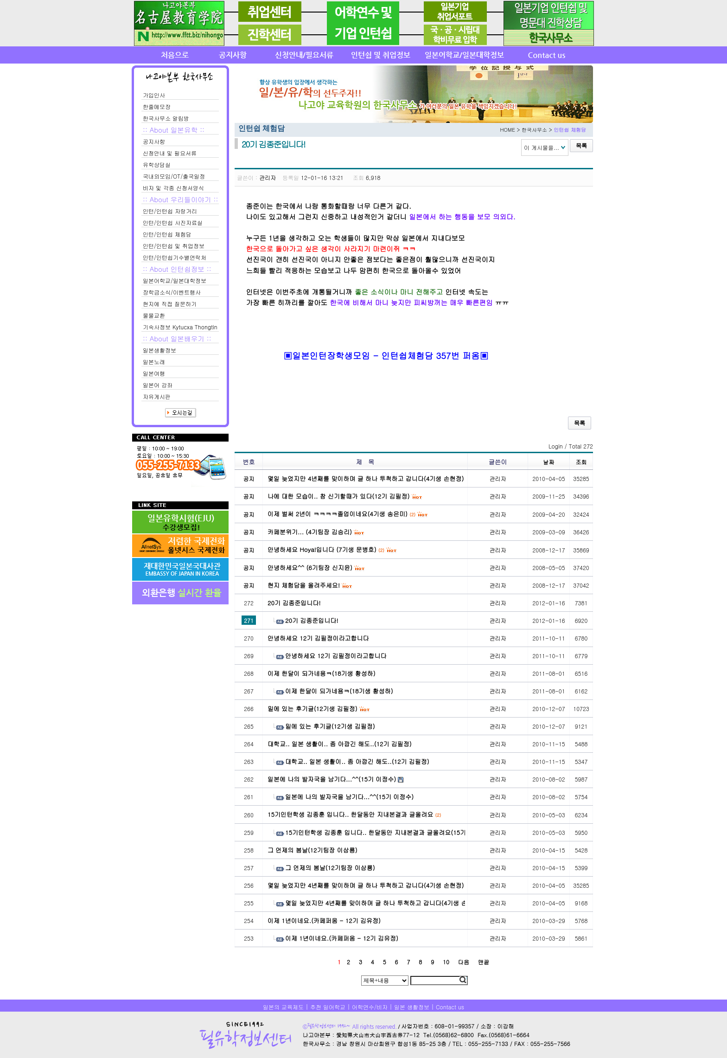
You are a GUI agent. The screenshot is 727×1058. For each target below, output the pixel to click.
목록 (581, 145)
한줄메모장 (157, 106)
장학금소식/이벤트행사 (172, 292)
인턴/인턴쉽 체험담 (167, 234)
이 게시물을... (541, 147)
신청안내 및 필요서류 (170, 153)
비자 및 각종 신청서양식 (173, 188)
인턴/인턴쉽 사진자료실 (173, 222)
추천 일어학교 (327, 1007)
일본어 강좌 (157, 385)
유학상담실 (157, 164)
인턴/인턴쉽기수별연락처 (174, 257)
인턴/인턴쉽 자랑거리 (170, 211)
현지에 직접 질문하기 (170, 304)
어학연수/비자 (370, 1007)
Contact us (450, 1007)
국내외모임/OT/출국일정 (174, 176)
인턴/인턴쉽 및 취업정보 (173, 246)
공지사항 (154, 141)
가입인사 (154, 95)
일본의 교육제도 (283, 1007)
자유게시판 (157, 396)
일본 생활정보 (411, 1007)
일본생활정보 (159, 350)
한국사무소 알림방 (166, 118)
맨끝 (483, 962)
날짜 (549, 462)
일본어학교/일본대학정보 (174, 280)
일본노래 (154, 361)
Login (555, 446)
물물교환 (154, 315)
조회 (581, 462)
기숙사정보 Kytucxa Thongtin (180, 327)
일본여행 (154, 373)
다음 (463, 962)
